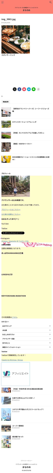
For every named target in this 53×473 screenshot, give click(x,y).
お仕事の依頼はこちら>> (10, 214)
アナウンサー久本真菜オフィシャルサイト (26, 464)
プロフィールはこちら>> (10, 209)
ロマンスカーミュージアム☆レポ (24, 122)
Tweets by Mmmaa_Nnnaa (12, 360)
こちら (14, 317)
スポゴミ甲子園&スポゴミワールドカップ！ (28, 409)
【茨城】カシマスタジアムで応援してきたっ (28, 133)
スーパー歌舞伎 (18, 426)
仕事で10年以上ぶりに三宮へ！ (23, 398)
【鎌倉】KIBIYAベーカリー (22, 144)
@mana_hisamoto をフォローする (15, 241)
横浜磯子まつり (18, 436)
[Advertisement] (26, 70)
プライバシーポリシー (26, 460)
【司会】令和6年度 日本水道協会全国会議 (27, 389)
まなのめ (26, 10)
